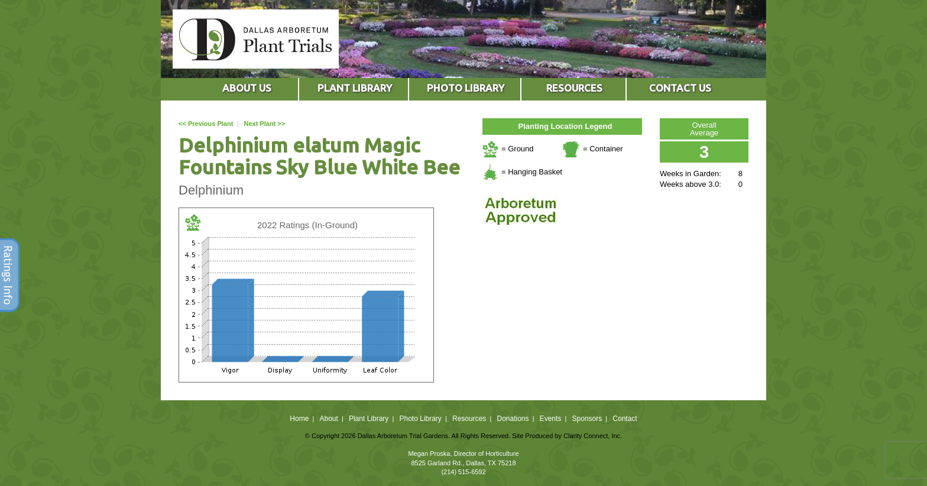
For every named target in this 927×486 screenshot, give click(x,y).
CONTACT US (680, 87)
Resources (469, 418)
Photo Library (420, 418)
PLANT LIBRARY (354, 87)
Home (299, 418)
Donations (513, 418)
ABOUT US (246, 87)
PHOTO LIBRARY (465, 87)
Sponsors (587, 418)
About (328, 418)
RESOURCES (574, 87)
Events (551, 418)
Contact (624, 418)
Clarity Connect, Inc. (592, 435)
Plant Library (368, 418)
